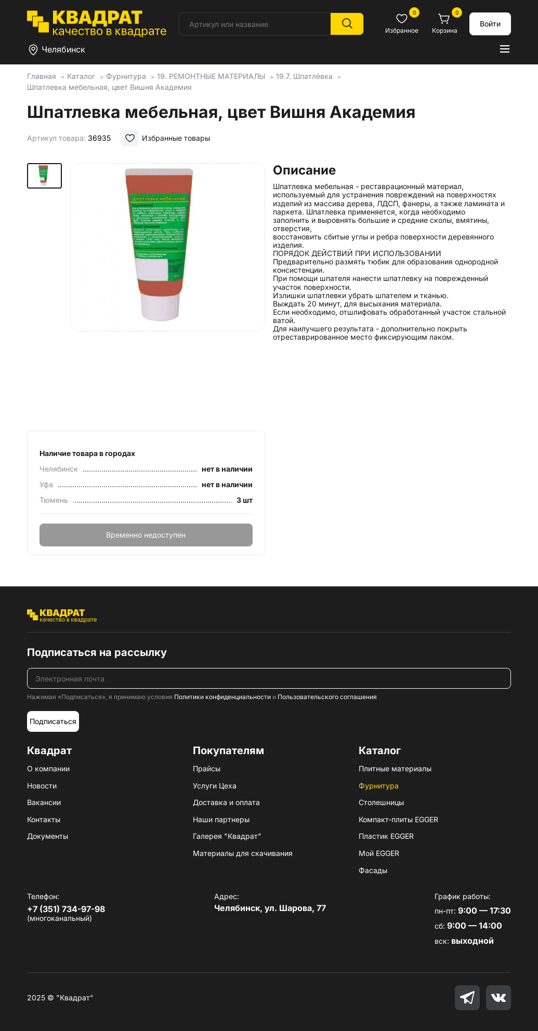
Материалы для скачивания (243, 853)
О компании (48, 768)
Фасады (373, 870)
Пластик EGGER (386, 836)
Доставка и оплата (226, 802)
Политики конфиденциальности (222, 697)
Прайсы (206, 768)
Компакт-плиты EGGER (398, 819)
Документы (47, 836)
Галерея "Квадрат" (227, 836)
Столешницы (381, 802)
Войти (490, 23)
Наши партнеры (221, 819)
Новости (42, 785)
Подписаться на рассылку (97, 652)
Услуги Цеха (215, 785)
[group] (167, 293)
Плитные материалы (395, 768)
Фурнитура (379, 785)
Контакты (43, 819)
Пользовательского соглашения (327, 697)
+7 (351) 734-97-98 (66, 909)
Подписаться (53, 721)
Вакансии (44, 802)
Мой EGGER (379, 853)
